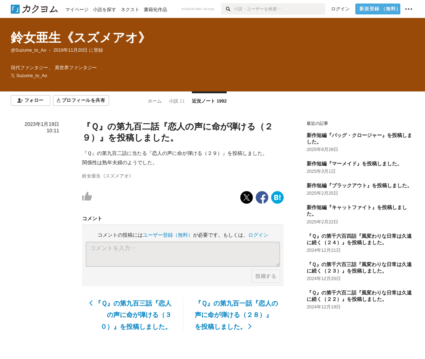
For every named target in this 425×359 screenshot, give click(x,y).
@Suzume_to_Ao (28, 50)
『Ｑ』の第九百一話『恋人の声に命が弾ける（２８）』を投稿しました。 (236, 315)
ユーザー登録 (168, 235)
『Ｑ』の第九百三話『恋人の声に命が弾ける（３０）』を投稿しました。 (130, 315)
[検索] (227, 9)
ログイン (258, 235)
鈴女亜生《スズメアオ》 (81, 37)
